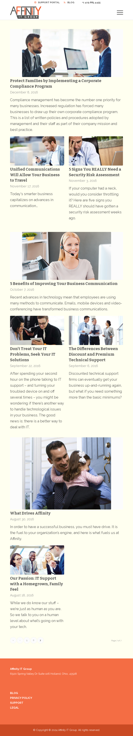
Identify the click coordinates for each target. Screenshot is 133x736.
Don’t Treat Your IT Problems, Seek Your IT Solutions (32, 354)
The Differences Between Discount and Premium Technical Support (93, 354)
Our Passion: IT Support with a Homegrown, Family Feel (36, 584)
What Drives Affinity (30, 513)
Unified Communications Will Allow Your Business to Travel (35, 175)
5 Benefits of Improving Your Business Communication (64, 283)
